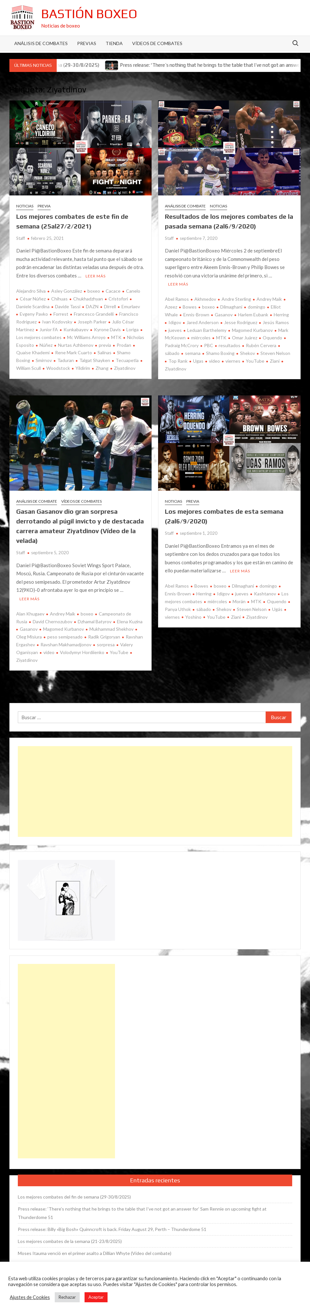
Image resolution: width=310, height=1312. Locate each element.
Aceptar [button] (96, 1297)
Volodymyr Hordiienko (82, 652)
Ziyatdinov (124, 368)
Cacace (113, 291)
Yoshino (193, 617)
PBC (208, 345)
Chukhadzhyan (88, 298)
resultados (229, 345)
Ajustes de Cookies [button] (30, 1297)
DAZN (92, 306)
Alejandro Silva (31, 291)
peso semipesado (65, 636)
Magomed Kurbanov (252, 330)
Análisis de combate (185, 206)
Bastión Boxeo (89, 13)
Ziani (275, 361)
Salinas (104, 352)
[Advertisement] (155, 791)
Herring (281, 314)
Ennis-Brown (196, 314)
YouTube (255, 361)
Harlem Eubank (253, 314)
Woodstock (58, 368)
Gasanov (224, 314)
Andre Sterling (236, 299)
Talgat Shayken (94, 360)
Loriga (132, 329)
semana (193, 353)
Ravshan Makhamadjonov (65, 644)
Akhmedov (205, 299)
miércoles (201, 337)
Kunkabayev (75, 329)
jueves (175, 330)
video (214, 361)
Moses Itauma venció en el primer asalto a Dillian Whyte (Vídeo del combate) (94, 1253)
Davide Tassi (67, 306)
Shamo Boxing (220, 353)
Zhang (102, 368)
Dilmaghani (231, 307)
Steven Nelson (275, 353)
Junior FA (49, 329)
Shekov (247, 353)
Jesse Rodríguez (240, 322)
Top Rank (178, 361)
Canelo (133, 291)
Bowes (190, 307)
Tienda (114, 43)
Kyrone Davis (107, 329)
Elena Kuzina (130, 621)
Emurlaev (130, 306)
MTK (116, 337)
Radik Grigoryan (104, 636)
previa (105, 345)
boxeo (93, 291)
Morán (239, 601)
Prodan (124, 345)
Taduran (65, 360)
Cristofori (118, 298)
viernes (232, 361)
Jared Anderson (203, 322)
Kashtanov (265, 593)
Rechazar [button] (67, 1297)
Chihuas (59, 298)
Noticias (24, 206)
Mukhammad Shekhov (111, 629)
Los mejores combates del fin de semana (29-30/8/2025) (74, 1197)
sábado (203, 609)
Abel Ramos (177, 299)
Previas (86, 43)
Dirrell (110, 306)
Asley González (66, 291)
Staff (20, 238)
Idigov (174, 322)
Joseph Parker (92, 321)
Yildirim (82, 368)
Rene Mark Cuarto (73, 352)
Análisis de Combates (41, 43)
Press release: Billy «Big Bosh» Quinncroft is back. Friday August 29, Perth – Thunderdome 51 (112, 1229)
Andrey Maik (269, 299)
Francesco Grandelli (94, 314)
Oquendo (272, 337)
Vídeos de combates (157, 43)
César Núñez (33, 298)
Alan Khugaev (30, 613)
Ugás (277, 609)
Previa (44, 206)
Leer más (96, 276)
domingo (256, 307)
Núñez (46, 345)
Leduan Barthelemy (206, 330)
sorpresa (106, 644)
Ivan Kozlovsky (57, 321)
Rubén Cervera (261, 345)
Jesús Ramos (276, 322)
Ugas (198, 361)
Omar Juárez (244, 337)
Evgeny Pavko (34, 314)
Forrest (60, 314)
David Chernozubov (52, 621)
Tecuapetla (127, 360)
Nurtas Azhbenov (75, 345)
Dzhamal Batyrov (94, 621)
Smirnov (44, 360)
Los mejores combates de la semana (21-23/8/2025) (70, 1241)
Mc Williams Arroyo (86, 337)
